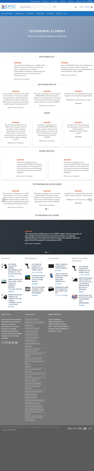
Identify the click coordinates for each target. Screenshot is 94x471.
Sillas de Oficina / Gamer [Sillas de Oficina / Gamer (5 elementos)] (37, 409)
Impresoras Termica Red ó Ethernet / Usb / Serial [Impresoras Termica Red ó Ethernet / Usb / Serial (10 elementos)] (32, 350)
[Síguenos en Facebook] (86, 1)
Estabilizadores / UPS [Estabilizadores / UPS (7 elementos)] (31, 334)
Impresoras (46, 1)
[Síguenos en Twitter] (90, 1)
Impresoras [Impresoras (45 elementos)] (28, 346)
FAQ (84, 1)
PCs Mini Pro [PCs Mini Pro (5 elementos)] (28, 403)
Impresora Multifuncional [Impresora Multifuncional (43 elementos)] (32, 343)
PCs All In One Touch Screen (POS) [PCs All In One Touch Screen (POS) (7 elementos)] (34, 400)
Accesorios (54, 1)
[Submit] (54, 7)
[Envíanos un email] (91, 1)
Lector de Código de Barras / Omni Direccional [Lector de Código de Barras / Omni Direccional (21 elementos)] (34, 375)
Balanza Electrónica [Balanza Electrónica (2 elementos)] (30, 322)
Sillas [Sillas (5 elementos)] (26, 409)
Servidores (63, 1)
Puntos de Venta (36, 1)
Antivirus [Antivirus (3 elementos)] (35, 319)
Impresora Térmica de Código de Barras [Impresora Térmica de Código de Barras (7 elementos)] (34, 362)
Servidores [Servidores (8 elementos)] (39, 406)
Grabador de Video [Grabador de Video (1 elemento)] (30, 340)
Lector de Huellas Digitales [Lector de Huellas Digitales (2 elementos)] (33, 383)
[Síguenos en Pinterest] (16, 342)
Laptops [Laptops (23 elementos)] (27, 366)
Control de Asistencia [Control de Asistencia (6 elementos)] (31, 331)
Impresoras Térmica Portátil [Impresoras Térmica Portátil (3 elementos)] (33, 358)
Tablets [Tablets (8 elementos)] (41, 417)
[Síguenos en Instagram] (88, 1)
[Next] (90, 200)
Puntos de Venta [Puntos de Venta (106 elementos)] (29, 406)
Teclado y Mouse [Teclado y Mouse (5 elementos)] (30, 420)
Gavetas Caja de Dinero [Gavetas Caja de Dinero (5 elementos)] (31, 337)
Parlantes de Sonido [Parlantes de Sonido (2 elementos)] (31, 394)
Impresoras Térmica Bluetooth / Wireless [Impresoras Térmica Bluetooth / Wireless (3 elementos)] (34, 354)
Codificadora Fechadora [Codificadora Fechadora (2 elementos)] (32, 328)
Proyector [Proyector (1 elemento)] (37, 403)
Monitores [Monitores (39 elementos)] (28, 391)
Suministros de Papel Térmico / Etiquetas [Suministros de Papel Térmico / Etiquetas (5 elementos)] (34, 413)
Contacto (78, 1)
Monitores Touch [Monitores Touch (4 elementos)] (37, 391)
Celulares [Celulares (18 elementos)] (40, 322)
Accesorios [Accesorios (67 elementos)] (28, 319)
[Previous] (3, 200)
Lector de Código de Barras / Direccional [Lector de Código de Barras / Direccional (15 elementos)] (33, 370)
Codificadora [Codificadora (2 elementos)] (29, 325)
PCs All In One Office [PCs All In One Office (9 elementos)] (31, 397)
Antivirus (71, 1)
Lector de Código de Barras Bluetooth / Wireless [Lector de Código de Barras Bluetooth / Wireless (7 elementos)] (33, 379)
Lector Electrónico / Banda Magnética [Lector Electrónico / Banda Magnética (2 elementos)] (32, 387)
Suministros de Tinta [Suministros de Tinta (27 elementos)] (31, 417)
